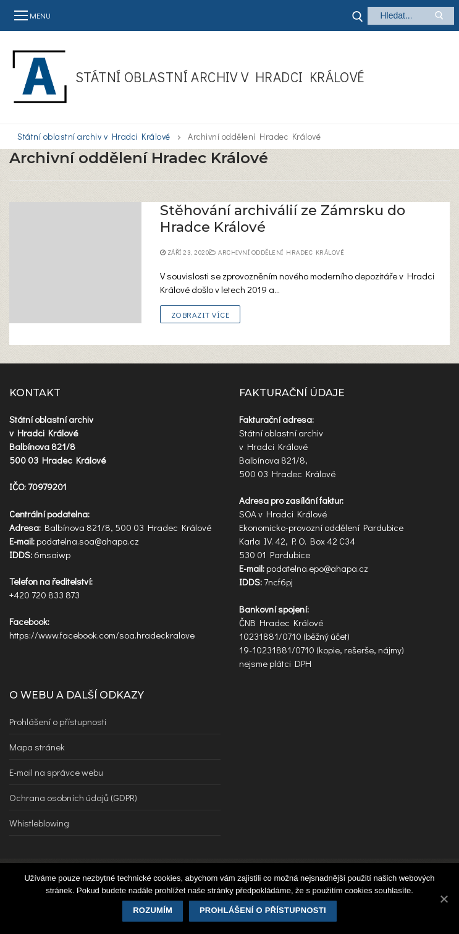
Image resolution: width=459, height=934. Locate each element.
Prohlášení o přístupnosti (57, 721)
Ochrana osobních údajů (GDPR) (73, 797)
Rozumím (152, 910)
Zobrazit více (200, 314)
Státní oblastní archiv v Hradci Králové (219, 77)
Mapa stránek (37, 747)
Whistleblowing (39, 823)
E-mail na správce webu (56, 772)
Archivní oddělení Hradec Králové (276, 252)
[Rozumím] (443, 899)
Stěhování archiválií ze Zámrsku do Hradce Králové (282, 219)
